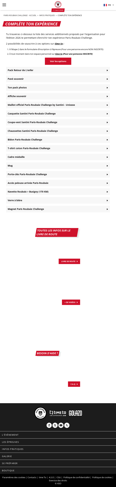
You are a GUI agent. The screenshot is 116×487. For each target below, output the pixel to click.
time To (42, 477)
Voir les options (58, 61)
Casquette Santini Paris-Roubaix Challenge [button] (32, 113)
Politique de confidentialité (76, 477)
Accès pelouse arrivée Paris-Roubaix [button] (28, 182)
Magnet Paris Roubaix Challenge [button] (26, 209)
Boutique (8, 470)
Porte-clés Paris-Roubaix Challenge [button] (27, 174)
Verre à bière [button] (15, 200)
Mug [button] (10, 165)
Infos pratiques (47, 15)
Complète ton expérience (70, 15)
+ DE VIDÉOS (70, 302)
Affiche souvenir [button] (17, 96)
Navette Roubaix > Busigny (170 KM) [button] (28, 191)
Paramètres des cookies (13, 477)
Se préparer (10, 463)
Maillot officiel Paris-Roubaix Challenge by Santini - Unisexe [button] (41, 104)
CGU (59, 477)
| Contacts (31, 477)
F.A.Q (73, 384)
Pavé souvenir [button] (16, 78)
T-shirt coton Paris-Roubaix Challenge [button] (29, 148)
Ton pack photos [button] (17, 87)
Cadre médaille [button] (16, 156)
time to (59, 43)
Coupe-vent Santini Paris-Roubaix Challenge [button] (32, 122)
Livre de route (68, 261)
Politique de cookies (102, 477)
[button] (108, 5)
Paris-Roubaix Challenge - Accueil (20, 15)
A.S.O (51, 477)
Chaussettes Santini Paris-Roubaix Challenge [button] (33, 130)
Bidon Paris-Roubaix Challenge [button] (25, 139)
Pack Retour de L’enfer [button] (20, 70)
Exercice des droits (58, 480)
